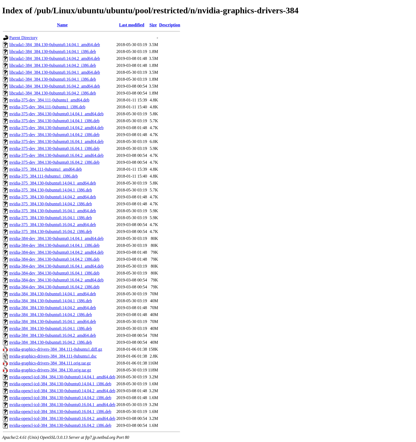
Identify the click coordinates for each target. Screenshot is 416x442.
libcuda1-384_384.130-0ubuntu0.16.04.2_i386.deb (52, 93)
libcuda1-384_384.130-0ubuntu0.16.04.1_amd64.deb (54, 72)
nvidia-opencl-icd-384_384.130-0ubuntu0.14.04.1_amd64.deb (62, 377)
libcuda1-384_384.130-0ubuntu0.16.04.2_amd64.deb (54, 86)
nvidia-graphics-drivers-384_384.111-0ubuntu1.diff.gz (55, 349)
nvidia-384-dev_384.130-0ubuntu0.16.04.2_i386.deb (54, 287)
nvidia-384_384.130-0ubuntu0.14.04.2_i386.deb (50, 314)
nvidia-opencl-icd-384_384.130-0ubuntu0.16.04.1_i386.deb (60, 411)
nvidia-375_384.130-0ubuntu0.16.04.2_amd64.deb (52, 224)
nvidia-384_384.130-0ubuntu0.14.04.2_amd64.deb (52, 307)
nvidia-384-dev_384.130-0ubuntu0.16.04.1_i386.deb (54, 273)
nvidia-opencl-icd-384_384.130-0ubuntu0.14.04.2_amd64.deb (62, 390)
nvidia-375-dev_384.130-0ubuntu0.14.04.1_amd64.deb (56, 114)
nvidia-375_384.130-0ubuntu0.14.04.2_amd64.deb (52, 197)
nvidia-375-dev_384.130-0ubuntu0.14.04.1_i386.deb (54, 120)
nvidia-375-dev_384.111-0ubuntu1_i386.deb (47, 107)
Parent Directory (23, 37)
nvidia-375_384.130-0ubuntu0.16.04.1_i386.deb (50, 217)
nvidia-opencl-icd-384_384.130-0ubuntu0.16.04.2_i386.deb (60, 425)
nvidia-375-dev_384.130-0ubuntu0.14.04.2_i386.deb (54, 134)
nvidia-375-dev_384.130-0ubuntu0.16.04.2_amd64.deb (56, 155)
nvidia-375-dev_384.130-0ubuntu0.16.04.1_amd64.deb (56, 141)
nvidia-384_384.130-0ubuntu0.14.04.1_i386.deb (50, 300)
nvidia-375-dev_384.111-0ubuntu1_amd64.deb (49, 100)
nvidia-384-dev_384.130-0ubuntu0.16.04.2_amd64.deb (56, 280)
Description (169, 25)
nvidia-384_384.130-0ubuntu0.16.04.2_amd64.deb (52, 335)
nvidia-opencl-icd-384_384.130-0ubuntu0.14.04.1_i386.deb (60, 384)
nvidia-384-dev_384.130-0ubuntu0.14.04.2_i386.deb (54, 259)
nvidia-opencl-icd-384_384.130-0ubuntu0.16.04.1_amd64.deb (62, 404)
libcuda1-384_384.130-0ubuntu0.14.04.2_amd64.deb (54, 58)
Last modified (131, 25)
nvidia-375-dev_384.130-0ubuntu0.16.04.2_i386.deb (54, 162)
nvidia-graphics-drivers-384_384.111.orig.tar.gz (50, 363)
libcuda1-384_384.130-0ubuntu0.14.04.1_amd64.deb (54, 44)
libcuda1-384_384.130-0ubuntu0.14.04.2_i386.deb (52, 65)
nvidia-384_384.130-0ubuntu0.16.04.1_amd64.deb (52, 321)
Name (62, 25)
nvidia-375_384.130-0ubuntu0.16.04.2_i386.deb (50, 231)
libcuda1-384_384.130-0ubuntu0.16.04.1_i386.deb (52, 79)
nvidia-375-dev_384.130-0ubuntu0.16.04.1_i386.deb (54, 148)
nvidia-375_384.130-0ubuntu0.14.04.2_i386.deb (50, 204)
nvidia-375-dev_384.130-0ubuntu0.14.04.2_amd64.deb (56, 127)
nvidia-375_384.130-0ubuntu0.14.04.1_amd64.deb (52, 183)
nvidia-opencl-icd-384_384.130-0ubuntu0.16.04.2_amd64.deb (62, 418)
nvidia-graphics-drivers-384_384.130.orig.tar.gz (50, 370)
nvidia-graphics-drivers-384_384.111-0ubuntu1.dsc (53, 356)
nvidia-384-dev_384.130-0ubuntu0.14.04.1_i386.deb (54, 245)
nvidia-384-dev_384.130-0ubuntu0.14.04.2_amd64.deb (56, 252)
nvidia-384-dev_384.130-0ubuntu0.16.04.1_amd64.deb (56, 266)
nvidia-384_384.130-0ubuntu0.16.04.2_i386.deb (50, 342)
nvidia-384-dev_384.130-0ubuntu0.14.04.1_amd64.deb (56, 238)
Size (153, 25)
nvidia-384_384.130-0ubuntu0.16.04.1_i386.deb (50, 328)
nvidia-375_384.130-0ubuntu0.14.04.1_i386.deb (50, 190)
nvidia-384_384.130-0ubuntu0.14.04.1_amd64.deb (52, 294)
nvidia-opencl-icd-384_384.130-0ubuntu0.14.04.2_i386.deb (60, 397)
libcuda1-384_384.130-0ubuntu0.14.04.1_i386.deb (52, 51)
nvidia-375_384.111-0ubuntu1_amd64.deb (45, 169)
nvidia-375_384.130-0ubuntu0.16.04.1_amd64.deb (52, 210)
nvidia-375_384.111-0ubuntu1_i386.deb (43, 176)
